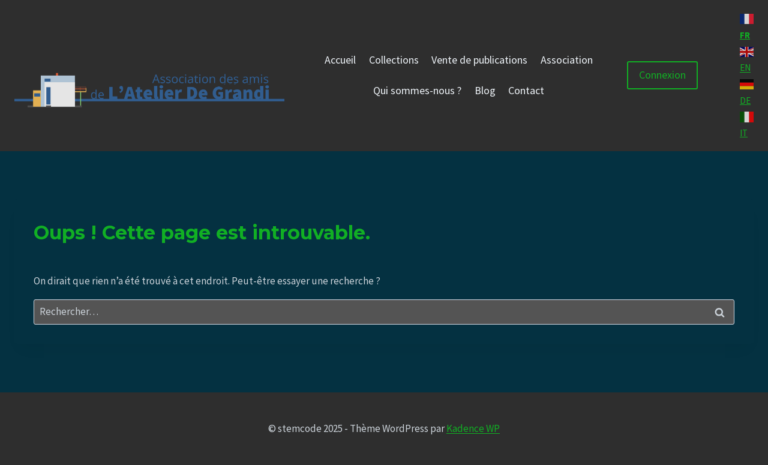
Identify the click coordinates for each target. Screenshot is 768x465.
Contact (526, 90)
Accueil (340, 60)
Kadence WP (473, 428)
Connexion (662, 75)
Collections (394, 60)
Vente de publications (479, 60)
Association (567, 60)
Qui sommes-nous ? (417, 90)
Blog (485, 90)
